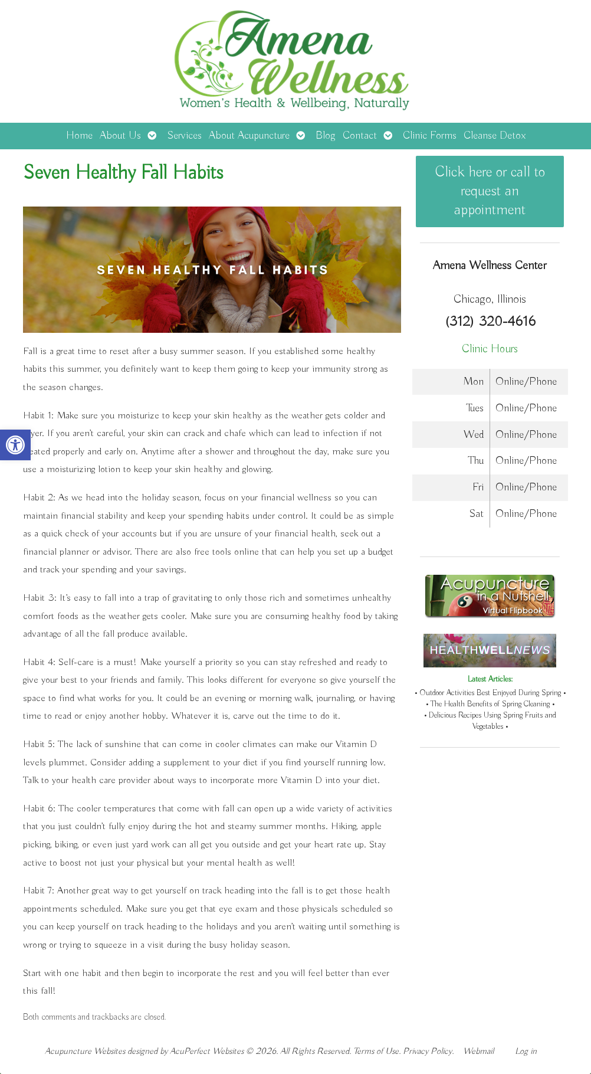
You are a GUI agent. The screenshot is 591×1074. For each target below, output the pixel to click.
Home (79, 136)
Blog (326, 136)
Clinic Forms (430, 136)
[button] (15, 445)
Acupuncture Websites (85, 1051)
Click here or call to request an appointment (490, 191)
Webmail (478, 1051)
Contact (360, 136)
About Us (120, 136)
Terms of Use (376, 1051)
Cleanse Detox (495, 136)
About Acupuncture (249, 136)
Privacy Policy (427, 1051)
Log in (526, 1051)
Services (184, 136)
